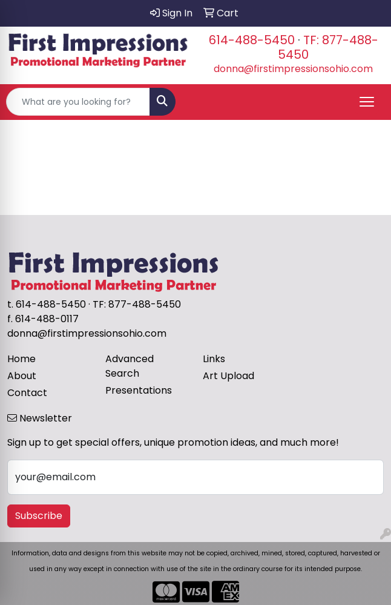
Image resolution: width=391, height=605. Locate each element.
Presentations (138, 390)
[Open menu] (367, 102)
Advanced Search (129, 366)
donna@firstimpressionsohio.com (293, 69)
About (21, 376)
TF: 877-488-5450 (328, 47)
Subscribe (38, 516)
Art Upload (228, 376)
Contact (27, 393)
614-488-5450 (252, 39)
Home (21, 359)
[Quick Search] (78, 102)
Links (214, 359)
